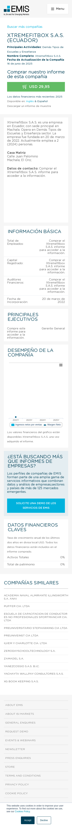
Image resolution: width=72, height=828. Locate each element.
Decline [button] (44, 820)
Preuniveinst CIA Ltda (21, 635)
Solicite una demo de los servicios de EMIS (36, 505)
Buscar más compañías (24, 26)
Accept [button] (27, 820)
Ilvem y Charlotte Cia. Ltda (25, 643)
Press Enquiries (18, 758)
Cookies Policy (22, 811)
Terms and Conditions (23, 775)
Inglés (30, 101)
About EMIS (14, 705)
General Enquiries (20, 722)
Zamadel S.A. (14, 658)
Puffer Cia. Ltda (17, 606)
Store (10, 767)
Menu (57, 8)
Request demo (16, 731)
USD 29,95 (36, 87)
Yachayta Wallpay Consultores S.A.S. (34, 673)
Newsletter (15, 749)
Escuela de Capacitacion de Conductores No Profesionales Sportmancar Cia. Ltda (35, 617)
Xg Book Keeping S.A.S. (21, 681)
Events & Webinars (20, 740)
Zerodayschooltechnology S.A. (29, 651)
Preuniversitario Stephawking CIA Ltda (35, 628)
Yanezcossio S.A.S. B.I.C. (21, 666)
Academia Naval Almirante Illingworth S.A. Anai (36, 597)
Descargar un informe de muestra (29, 106)
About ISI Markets (19, 714)
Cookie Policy (16, 793)
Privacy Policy (17, 784)
